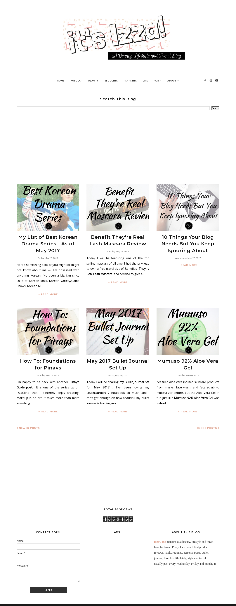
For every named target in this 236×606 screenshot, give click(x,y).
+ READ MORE (48, 289)
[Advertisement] (118, 147)
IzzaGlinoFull (33, 601)
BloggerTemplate (61, 601)
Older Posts (207, 420)
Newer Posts (29, 420)
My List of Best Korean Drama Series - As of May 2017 (48, 241)
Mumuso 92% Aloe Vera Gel (188, 355)
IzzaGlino (160, 534)
